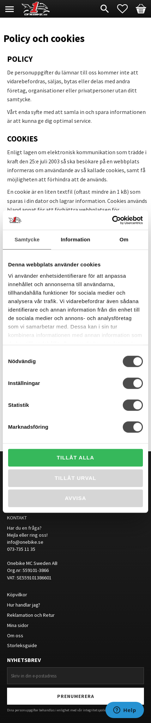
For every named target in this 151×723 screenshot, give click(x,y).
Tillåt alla (75, 457)
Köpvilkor (17, 594)
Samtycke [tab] (27, 239)
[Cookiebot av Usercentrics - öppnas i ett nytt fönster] (112, 220)
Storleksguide (22, 645)
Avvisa (75, 498)
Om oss (15, 635)
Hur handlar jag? (23, 605)
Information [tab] (75, 239)
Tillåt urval (75, 478)
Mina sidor (18, 625)
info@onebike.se (25, 542)
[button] (126, 9)
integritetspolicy (95, 710)
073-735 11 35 (21, 549)
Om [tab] (124, 239)
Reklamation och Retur (31, 615)
